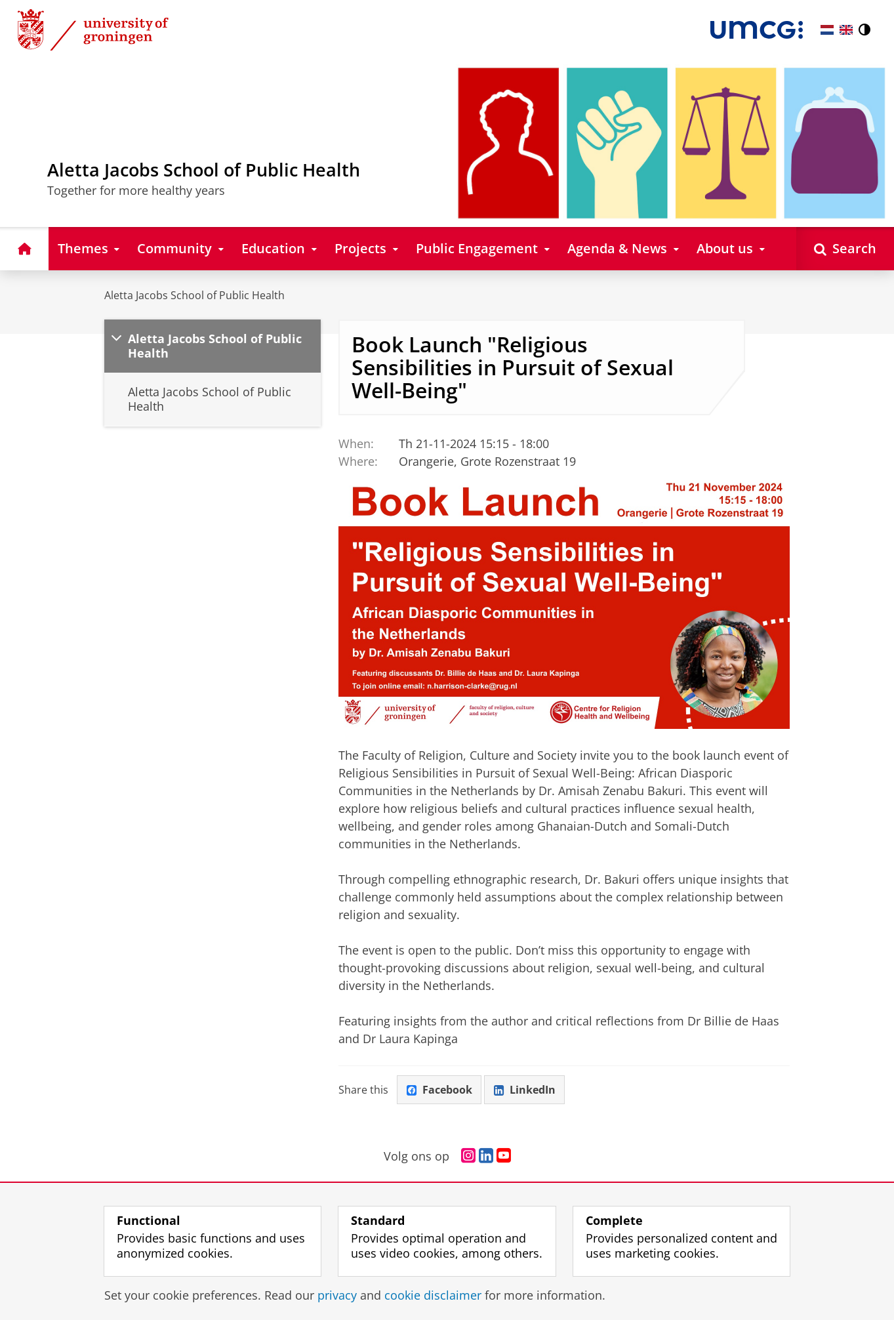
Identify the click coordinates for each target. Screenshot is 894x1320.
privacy (337, 1295)
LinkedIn (525, 1090)
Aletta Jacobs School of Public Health (194, 295)
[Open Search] (845, 248)
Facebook (439, 1090)
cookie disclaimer (432, 1295)
